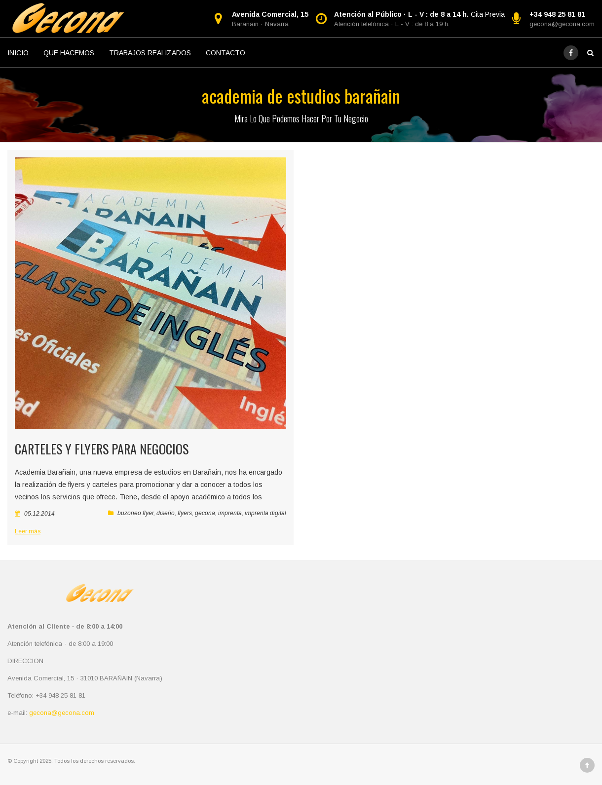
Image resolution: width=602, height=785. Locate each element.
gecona (205, 513)
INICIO (18, 53)
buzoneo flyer (135, 513)
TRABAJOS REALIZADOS (150, 53)
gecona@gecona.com (562, 24)
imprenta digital (265, 513)
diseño (165, 513)
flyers (185, 513)
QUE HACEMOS (68, 53)
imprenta (230, 513)
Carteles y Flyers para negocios (101, 448)
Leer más (27, 531)
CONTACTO (225, 53)
